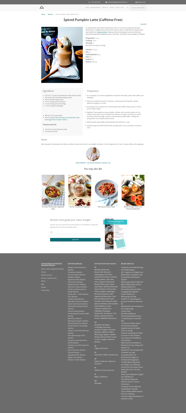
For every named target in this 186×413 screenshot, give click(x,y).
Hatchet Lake (113, 355)
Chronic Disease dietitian (76, 275)
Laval (108, 279)
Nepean (106, 335)
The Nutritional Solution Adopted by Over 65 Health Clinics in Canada (130, 328)
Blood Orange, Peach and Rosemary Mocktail (133, 208)
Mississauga (98, 335)
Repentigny (111, 291)
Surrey (103, 370)
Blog (122, 7)
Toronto (114, 337)
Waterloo (111, 339)
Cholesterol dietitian (75, 272)
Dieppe (96, 361)
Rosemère (105, 294)
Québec (103, 291)
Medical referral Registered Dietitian (52, 269)
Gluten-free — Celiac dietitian (78, 294)
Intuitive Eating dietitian (76, 311)
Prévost (97, 291)
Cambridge (98, 327)
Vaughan (104, 339)
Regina (96, 377)
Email (51, 232)
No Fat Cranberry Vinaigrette (80, 207)
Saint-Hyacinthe (107, 301)
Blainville (97, 270)
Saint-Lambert (113, 304)
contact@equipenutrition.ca (117, 2)
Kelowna (97, 370)
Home (87, 7)
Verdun (97, 318)
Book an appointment (138, 8)
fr (127, 7)
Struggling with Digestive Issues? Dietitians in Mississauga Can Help (129, 294)
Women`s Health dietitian (77, 360)
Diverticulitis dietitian (75, 282)
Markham (97, 332)
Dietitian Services (95, 7)
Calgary (97, 348)
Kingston (105, 330)
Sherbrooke (98, 313)
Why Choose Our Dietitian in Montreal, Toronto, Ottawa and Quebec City (132, 345)
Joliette (102, 279)
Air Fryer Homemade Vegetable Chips (53, 208)
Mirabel (97, 284)
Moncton (112, 361)
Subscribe (75, 239)
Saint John (98, 364)
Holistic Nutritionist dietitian (78, 304)
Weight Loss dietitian (75, 357)
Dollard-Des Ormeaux (102, 277)
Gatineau (114, 277)
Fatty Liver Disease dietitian (77, 287)
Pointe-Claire (111, 289)
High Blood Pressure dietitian (78, 301)
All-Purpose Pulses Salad (106, 207)
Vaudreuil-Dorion (107, 316)
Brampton (98, 325)
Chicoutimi (108, 274)
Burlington (106, 325)
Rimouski (97, 294)
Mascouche (110, 282)
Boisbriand (105, 270)
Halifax (105, 355)
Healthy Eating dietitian (76, 299)
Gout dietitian (73, 297)
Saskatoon (103, 377)
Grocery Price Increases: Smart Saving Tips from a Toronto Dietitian (132, 369)
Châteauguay (99, 274)
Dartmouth (98, 355)
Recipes (117, 7)
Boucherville (98, 272)
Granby (97, 279)
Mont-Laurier (105, 284)
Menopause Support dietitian (78, 321)
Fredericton (104, 361)
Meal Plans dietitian (75, 318)
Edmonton (104, 348)
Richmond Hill (105, 337)
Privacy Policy (45, 290)
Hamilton (97, 330)
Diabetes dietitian (74, 277)
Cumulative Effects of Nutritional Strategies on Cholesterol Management (130, 357)
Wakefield (103, 318)
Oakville (112, 335)
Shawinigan (106, 311)
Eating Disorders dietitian (77, 284)
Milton (111, 332)
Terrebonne (108, 313)
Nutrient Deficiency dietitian (78, 323)
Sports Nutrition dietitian (76, 350)
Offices (112, 7)
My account (141, 2)
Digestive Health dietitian (76, 280)
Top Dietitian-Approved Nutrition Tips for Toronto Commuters (130, 381)
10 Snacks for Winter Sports (131, 323)
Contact (43, 272)
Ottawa (96, 337)
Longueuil (102, 282)
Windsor (97, 342)
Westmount (112, 318)
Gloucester (107, 327)
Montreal (107, 287)
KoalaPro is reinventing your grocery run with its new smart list (132, 301)
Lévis (112, 279)
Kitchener (112, 330)
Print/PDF (143, 24)
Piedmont (102, 289)
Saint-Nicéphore (100, 306)
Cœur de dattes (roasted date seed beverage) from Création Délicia (62, 119)
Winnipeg (97, 383)
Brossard (107, 272)
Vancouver (110, 370)
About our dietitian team (49, 278)
